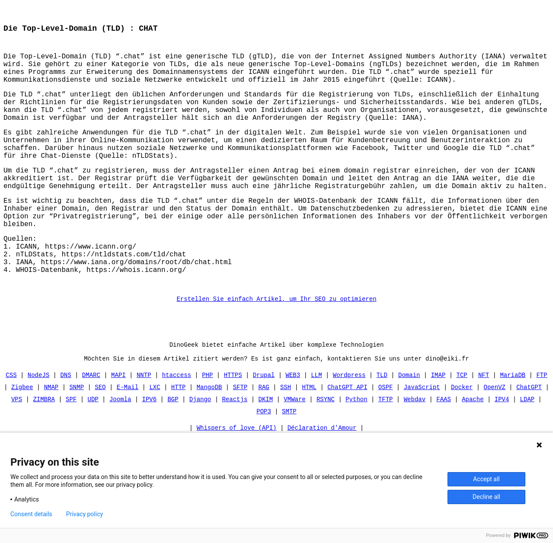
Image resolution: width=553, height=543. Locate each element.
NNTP (144, 426)
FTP (541, 426)
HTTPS (233, 426)
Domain (409, 426)
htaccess (176, 426)
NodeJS (38, 426)
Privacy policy (84, 514)
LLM (316, 426)
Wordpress (349, 426)
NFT (483, 426)
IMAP (438, 426)
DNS (66, 426)
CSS (11, 426)
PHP (207, 426)
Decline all (486, 496)
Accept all (486, 479)
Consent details (31, 514)
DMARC (91, 426)
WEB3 (292, 426)
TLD (382, 426)
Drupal (264, 426)
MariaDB (512, 426)
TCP (461, 426)
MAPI (118, 426)
